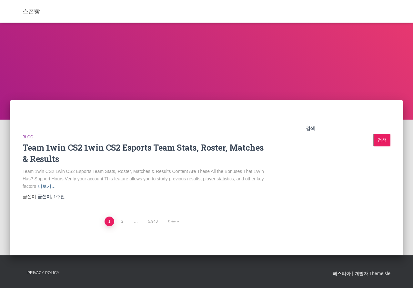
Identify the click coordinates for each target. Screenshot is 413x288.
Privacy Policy (43, 273)
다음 (172, 221)
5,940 (153, 221)
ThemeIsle (379, 273)
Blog (28, 137)
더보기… (47, 186)
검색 (310, 128)
